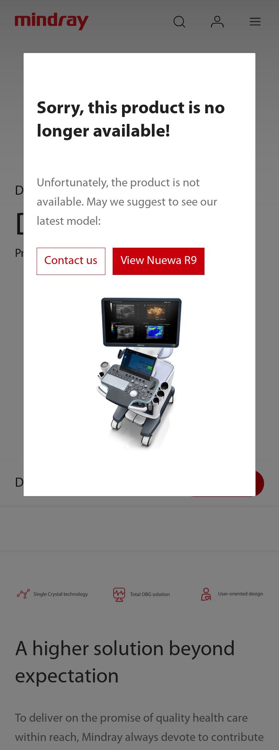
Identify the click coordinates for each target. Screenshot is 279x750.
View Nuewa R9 (159, 261)
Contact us (70, 261)
